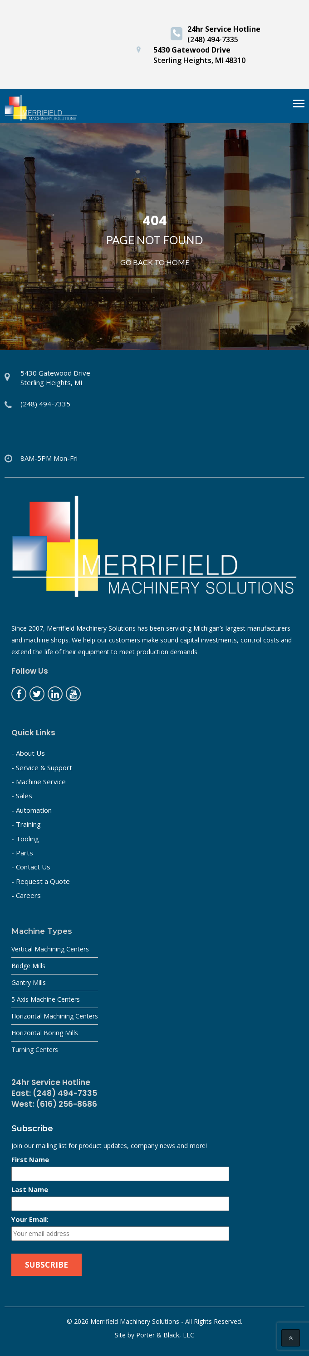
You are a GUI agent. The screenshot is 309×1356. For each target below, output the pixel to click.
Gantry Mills (28, 982)
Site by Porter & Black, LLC (154, 1335)
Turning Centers (34, 1049)
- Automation (31, 810)
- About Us (28, 753)
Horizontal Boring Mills (44, 1032)
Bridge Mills (28, 965)
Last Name (29, 1189)
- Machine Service (38, 781)
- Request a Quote (40, 881)
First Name (30, 1159)
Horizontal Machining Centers (54, 1016)
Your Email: (30, 1219)
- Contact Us (30, 866)
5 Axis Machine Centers (45, 999)
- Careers (26, 895)
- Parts (22, 852)
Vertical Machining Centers (50, 949)
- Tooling (25, 838)
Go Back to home (154, 262)
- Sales (21, 795)
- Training (26, 824)
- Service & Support (41, 767)
